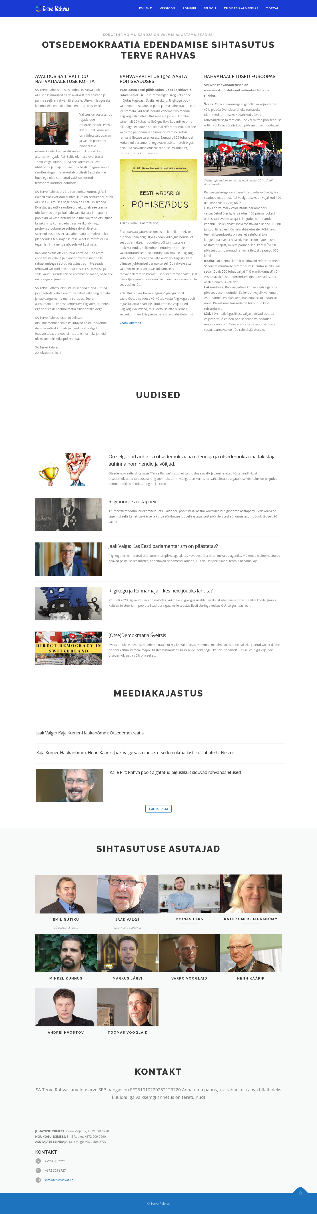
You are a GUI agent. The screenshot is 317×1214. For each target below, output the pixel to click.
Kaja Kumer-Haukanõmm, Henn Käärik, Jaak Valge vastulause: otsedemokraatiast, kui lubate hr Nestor (135, 800)
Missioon (167, 8)
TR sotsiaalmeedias (241, 8)
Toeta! (272, 8)
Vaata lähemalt (130, 330)
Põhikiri (189, 8)
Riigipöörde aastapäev (132, 637)
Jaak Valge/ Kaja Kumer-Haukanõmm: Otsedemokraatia (90, 780)
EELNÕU (210, 8)
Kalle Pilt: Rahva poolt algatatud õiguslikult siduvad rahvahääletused (138, 820)
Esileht (145, 8)
